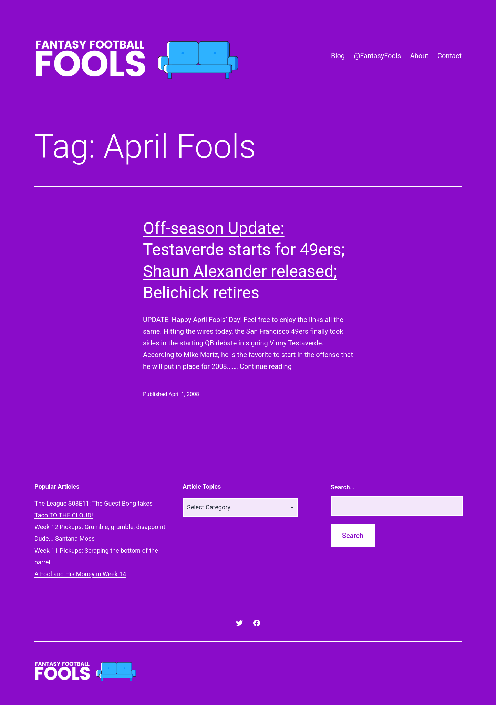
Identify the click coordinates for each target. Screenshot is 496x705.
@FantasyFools (377, 56)
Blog (338, 56)
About (419, 56)
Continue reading (266, 366)
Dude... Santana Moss (64, 538)
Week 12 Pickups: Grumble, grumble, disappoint (99, 526)
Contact (449, 56)
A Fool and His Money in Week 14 (80, 574)
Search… (342, 487)
